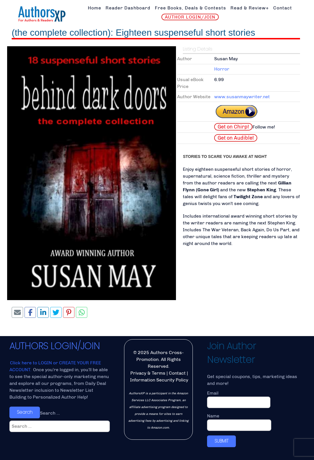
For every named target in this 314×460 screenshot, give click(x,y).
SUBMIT (221, 441)
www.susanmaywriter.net (242, 96)
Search (25, 412)
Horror (221, 69)
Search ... (50, 413)
